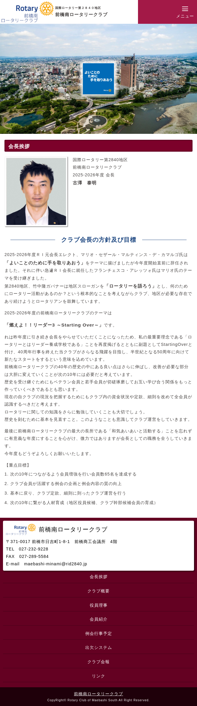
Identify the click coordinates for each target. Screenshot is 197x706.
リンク (98, 676)
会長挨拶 (99, 576)
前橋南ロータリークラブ (98, 693)
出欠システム (98, 647)
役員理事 (99, 605)
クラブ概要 (98, 591)
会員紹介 (99, 619)
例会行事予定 (98, 633)
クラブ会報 (98, 661)
